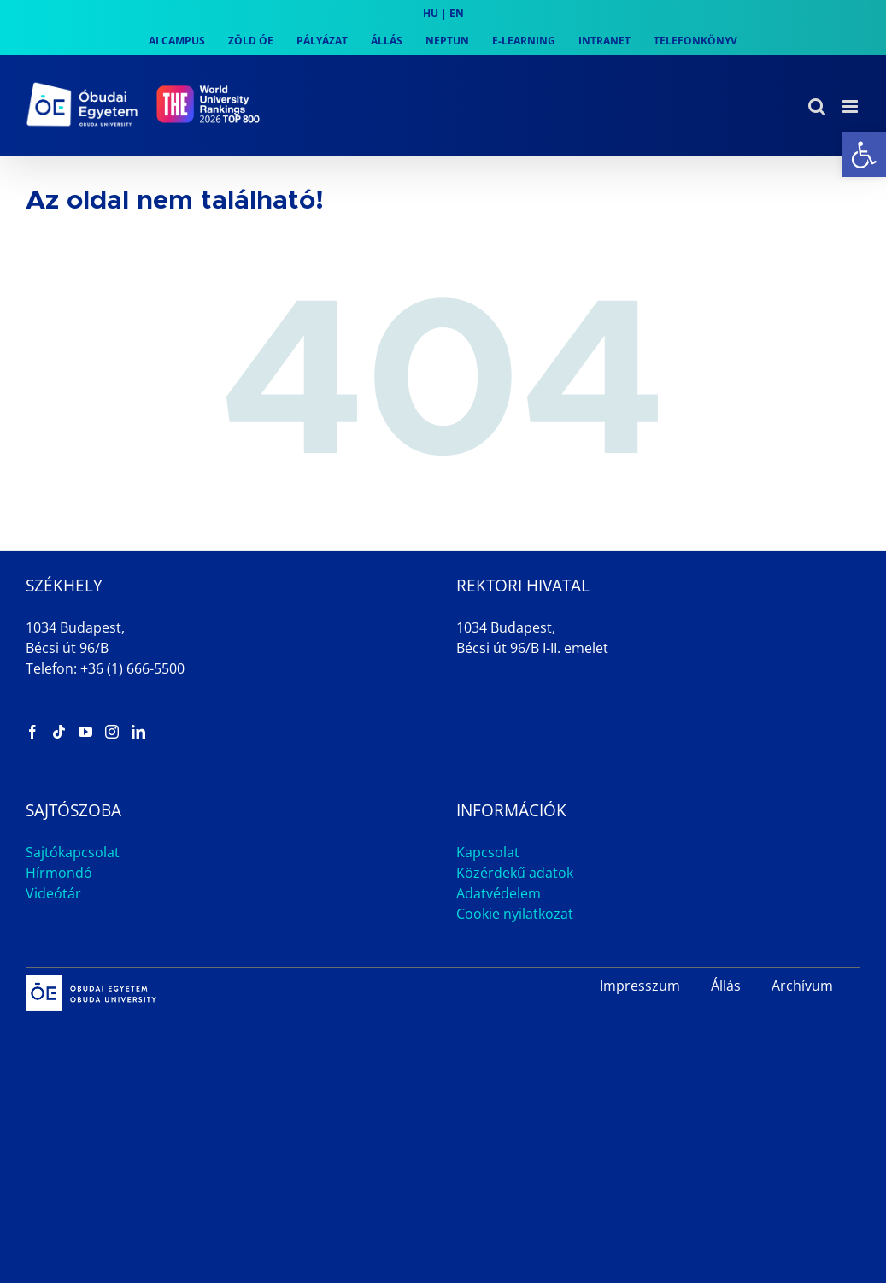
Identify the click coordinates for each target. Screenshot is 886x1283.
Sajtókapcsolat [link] (73, 852)
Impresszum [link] (640, 985)
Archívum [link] (802, 985)
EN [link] (456, 13)
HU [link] (430, 13)
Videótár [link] (53, 893)
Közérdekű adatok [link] (514, 872)
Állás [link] (726, 985)
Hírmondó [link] (59, 872)
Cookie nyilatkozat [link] (514, 913)
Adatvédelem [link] (498, 893)
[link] (864, 154)
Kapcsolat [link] (487, 852)
